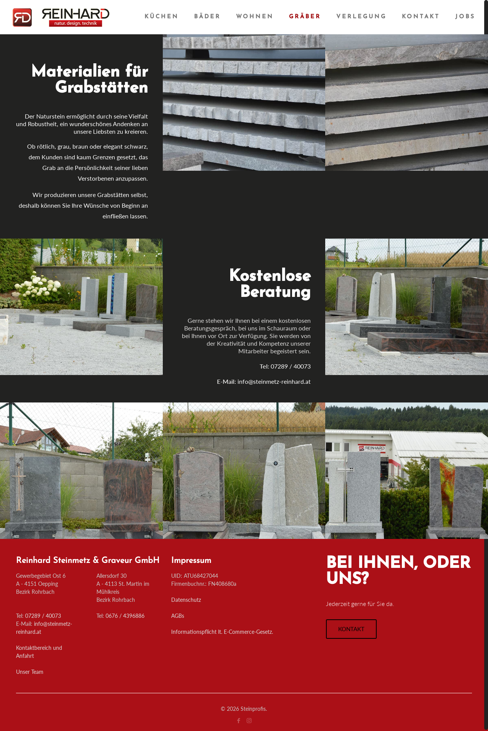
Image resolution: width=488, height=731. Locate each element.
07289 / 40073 (43, 615)
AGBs (177, 615)
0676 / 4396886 (125, 615)
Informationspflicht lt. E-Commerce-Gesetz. (222, 631)
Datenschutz (186, 599)
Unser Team (29, 671)
